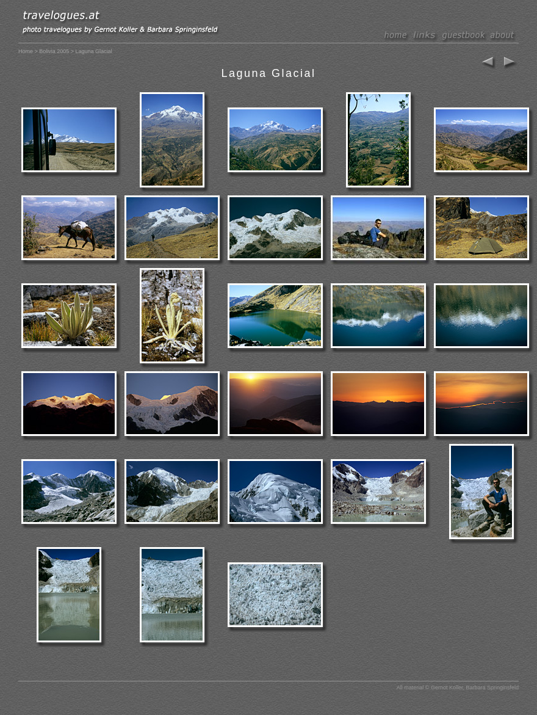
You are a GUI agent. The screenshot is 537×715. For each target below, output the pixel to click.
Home (25, 51)
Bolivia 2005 (54, 51)
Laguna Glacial (268, 73)
